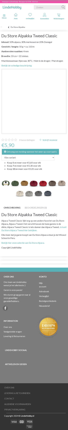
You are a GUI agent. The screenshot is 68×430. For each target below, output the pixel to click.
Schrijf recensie (49, 140)
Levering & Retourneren (14, 336)
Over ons (8, 327)
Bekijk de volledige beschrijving (16, 65)
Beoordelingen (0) (36, 207)
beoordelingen (27, 140)
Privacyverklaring (14, 409)
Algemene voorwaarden (17, 404)
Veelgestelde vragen (13, 332)
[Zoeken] (63, 7)
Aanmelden (44, 16)
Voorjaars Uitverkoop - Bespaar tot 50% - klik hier (20, 2)
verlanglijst (30, 16)
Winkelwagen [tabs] (59, 16)
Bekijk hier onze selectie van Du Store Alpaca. (22, 242)
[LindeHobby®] (12, 7)
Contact (9, 398)
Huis (16, 16)
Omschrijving (12, 207)
